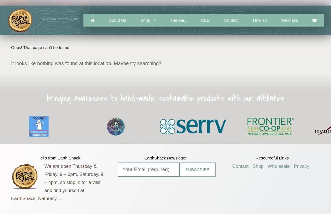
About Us (117, 20)
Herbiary (179, 20)
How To (260, 20)
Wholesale (279, 166)
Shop (152, 20)
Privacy (301, 166)
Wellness (289, 20)
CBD (205, 20)
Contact (231, 20)
